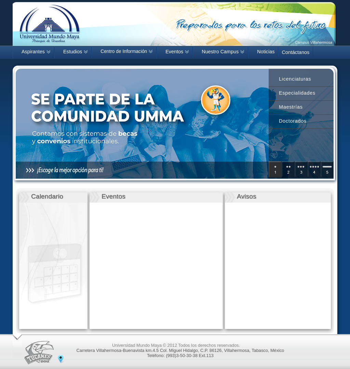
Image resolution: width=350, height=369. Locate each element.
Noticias (265, 51)
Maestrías (291, 107)
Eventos (177, 51)
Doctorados (293, 121)
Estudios (75, 51)
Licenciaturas (295, 79)
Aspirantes (36, 51)
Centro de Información (126, 51)
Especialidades (297, 93)
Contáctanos (295, 52)
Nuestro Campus (223, 51)
